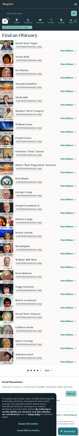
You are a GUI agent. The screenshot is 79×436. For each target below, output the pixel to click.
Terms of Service (70, 415)
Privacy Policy (34, 414)
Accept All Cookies (28, 423)
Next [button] (49, 370)
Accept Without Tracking (28, 430)
